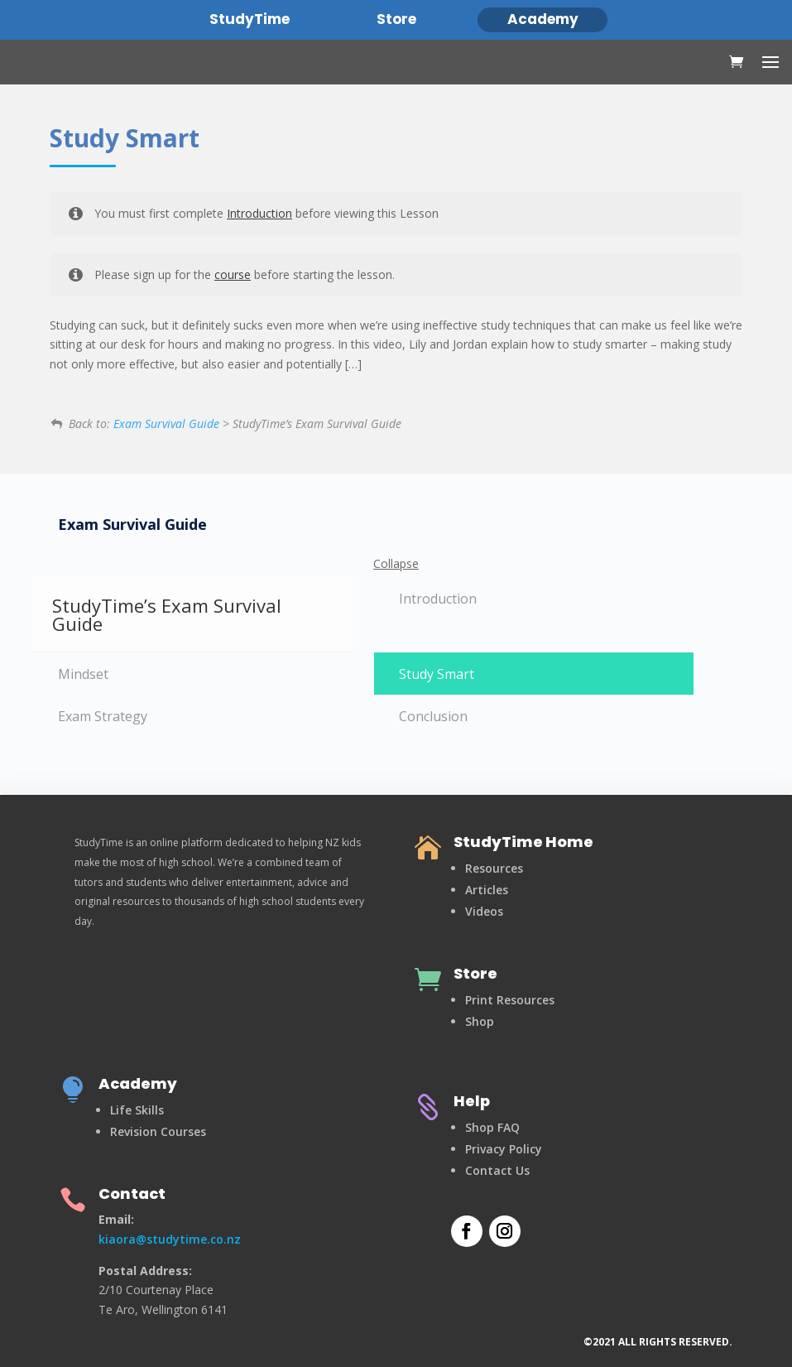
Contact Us (497, 1170)
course (232, 274)
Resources (494, 868)
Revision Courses (158, 1131)
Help (472, 1100)
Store (475, 973)
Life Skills (137, 1110)
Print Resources (509, 1000)
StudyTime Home (523, 841)
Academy (137, 1083)
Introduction (259, 213)
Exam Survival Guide (166, 423)
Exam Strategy (102, 716)
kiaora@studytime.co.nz (169, 1239)
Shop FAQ (492, 1127)
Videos (484, 911)
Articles (486, 890)
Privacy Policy (503, 1149)
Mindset (83, 674)
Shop (479, 1021)
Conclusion (433, 716)
